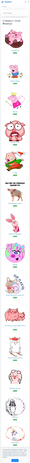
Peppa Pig (15, 111)
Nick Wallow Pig (15, 50)
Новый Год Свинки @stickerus (15, 358)
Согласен (15, 460)
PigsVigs (15, 264)
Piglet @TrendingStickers (15, 234)
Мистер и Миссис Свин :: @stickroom (15, 295)
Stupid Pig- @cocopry (15, 388)
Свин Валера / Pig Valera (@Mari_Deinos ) (15, 326)
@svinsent (15, 417)
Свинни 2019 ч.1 (15, 442)
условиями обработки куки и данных (11, 454)
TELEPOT (8, 2)
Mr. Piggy (15, 173)
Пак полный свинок (14, 142)
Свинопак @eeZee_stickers (15, 203)
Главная (4, 6)
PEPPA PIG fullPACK (15, 81)
